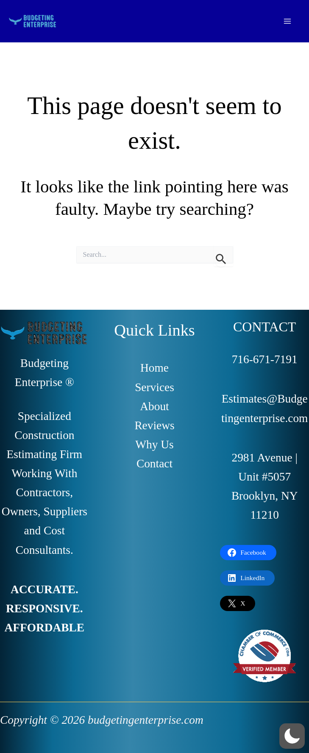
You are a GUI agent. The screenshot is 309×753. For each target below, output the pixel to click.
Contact (154, 463)
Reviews (154, 425)
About (154, 406)
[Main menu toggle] (288, 21)
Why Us (154, 444)
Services (154, 387)
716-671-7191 (265, 359)
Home (154, 367)
